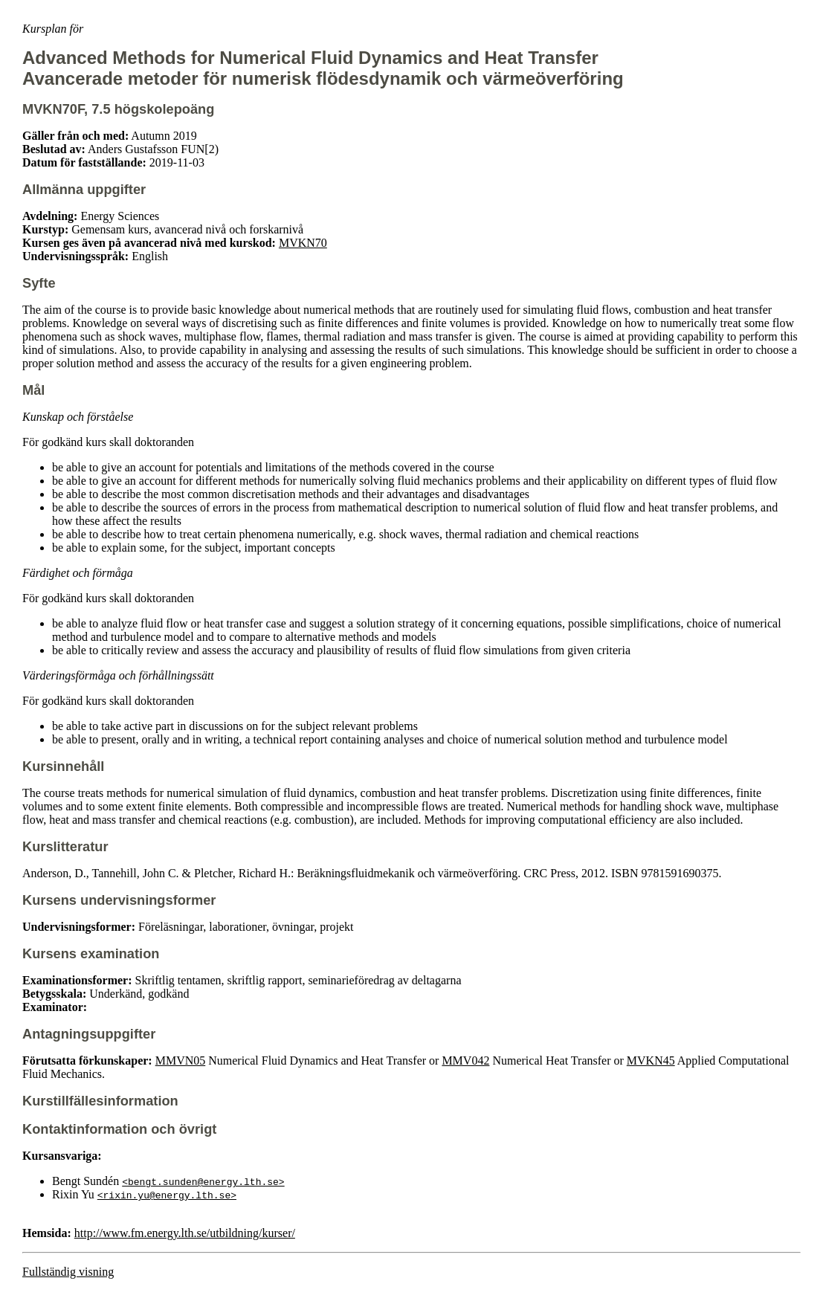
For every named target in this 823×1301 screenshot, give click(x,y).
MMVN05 (180, 1060)
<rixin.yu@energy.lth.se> (166, 1194)
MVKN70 (303, 242)
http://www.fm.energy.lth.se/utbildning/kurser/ (184, 1233)
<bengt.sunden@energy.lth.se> (203, 1181)
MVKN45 (651, 1060)
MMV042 (465, 1060)
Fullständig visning (68, 1271)
